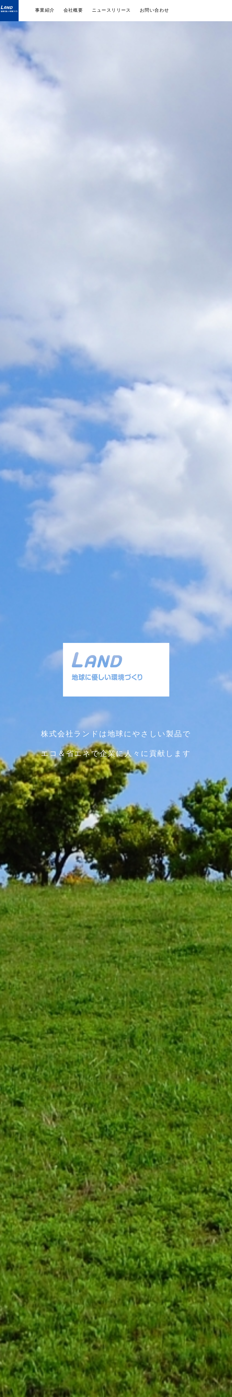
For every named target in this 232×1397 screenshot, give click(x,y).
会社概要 (73, 10)
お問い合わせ (154, 10)
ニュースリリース (111, 10)
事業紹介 (45, 10)
